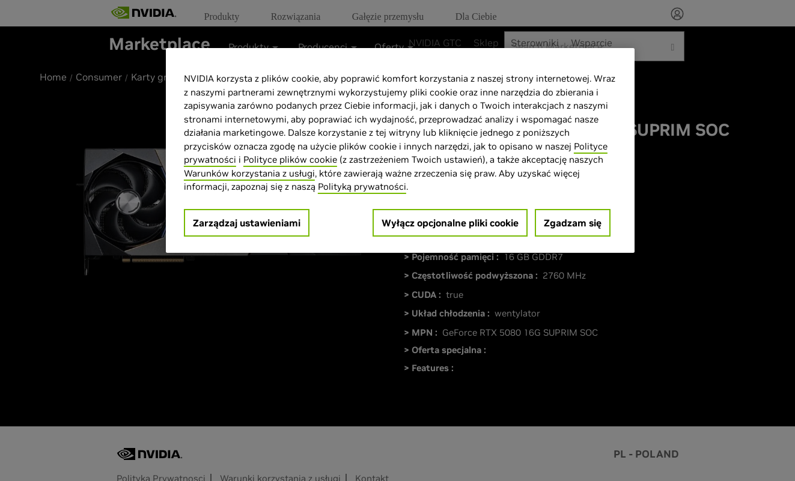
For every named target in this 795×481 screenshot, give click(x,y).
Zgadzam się (573, 223)
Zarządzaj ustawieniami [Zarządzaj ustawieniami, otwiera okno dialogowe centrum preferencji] (246, 223)
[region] (400, 150)
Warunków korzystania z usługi (249, 173)
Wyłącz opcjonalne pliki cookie (450, 223)
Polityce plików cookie (290, 159)
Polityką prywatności (362, 186)
